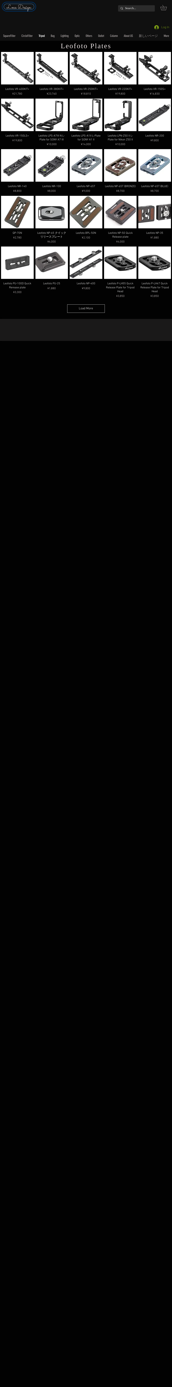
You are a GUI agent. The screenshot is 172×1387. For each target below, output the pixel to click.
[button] (166, 7)
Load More (86, 308)
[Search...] (136, 8)
